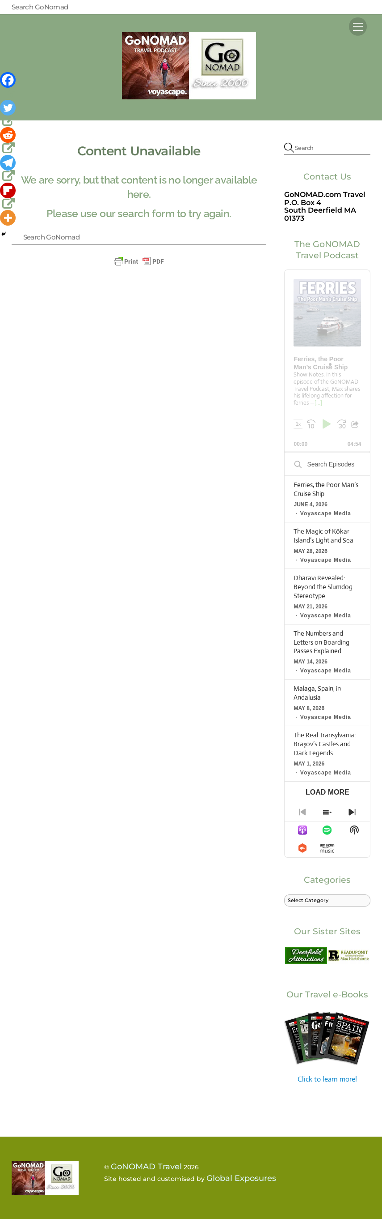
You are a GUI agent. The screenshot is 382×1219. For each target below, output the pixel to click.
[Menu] (358, 26)
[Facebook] (8, 86)
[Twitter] (8, 114)
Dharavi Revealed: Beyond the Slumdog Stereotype (323, 586)
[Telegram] (8, 169)
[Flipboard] (8, 196)
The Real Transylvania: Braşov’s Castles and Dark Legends (325, 744)
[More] (8, 218)
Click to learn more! (327, 1046)
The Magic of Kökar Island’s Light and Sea (323, 535)
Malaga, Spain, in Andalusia (317, 692)
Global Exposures (241, 1178)
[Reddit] (8, 141)
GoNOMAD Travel (146, 1167)
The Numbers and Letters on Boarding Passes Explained (321, 642)
